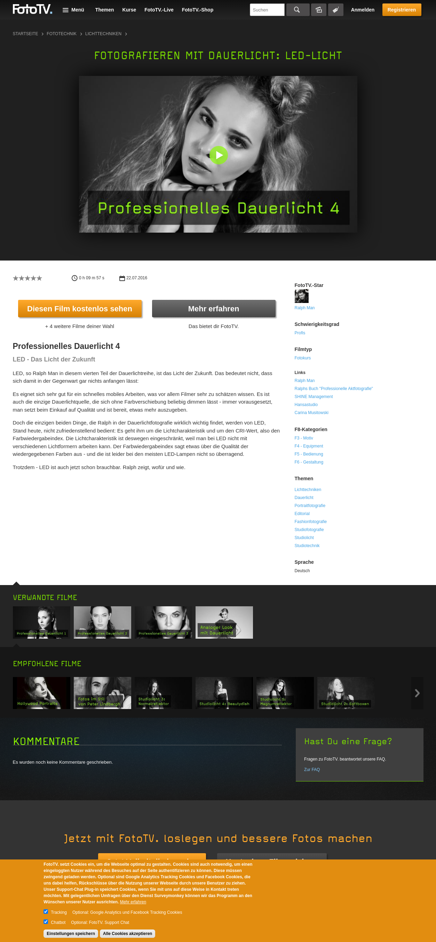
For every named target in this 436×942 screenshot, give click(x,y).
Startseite (25, 33)
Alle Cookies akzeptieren (127, 933)
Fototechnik (62, 33)
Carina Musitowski (311, 412)
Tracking (59, 912)
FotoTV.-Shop (197, 10)
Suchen (298, 9)
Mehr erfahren (213, 308)
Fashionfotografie (311, 521)
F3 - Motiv (304, 438)
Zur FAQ (312, 769)
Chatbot (58, 922)
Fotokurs (303, 358)
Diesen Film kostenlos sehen (79, 308)
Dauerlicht (304, 497)
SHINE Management (314, 396)
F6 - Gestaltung (309, 462)
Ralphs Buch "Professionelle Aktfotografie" (334, 388)
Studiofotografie (309, 529)
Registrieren (402, 10)
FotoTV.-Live (159, 10)
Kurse (129, 10)
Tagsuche (335, 9)
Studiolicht (304, 537)
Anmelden (363, 10)
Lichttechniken (103, 33)
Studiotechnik (307, 545)
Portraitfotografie (310, 505)
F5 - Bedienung (309, 454)
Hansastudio (306, 404)
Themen (104, 10)
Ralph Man (305, 307)
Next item (417, 693)
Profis (300, 332)
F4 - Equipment (309, 446)
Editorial (302, 513)
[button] (219, 156)
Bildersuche (318, 9)
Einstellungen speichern (71, 933)
